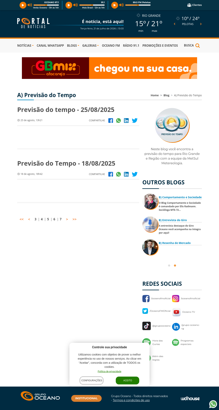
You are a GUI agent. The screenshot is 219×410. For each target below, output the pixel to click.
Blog (166, 95)
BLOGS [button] (72, 45)
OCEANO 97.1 (51, 2)
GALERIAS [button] (89, 45)
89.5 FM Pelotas (142, 2)
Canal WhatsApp (50, 45)
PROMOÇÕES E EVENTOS (160, 45)
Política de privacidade (109, 371)
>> (75, 219)
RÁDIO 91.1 (131, 45)
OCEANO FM (111, 45)
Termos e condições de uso (131, 400)
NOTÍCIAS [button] (24, 45)
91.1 (103, 2)
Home (155, 95)
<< (22, 219)
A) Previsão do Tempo (188, 95)
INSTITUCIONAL (86, 398)
